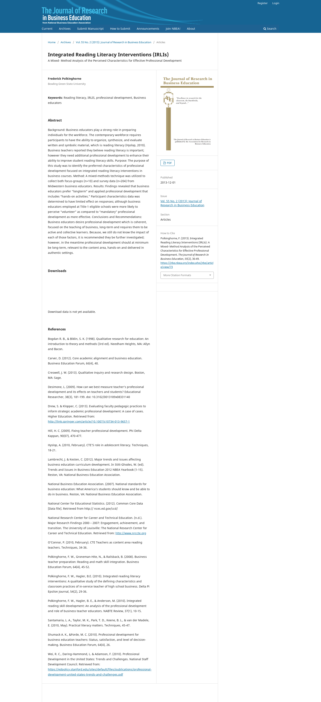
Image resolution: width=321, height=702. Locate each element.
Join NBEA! (173, 29)
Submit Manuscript (90, 29)
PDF (169, 163)
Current (47, 29)
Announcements (148, 29)
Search (269, 29)
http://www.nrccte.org (130, 533)
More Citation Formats (177, 275)
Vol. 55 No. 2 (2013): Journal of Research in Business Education (113, 42)
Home (51, 42)
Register (263, 3)
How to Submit (120, 29)
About (191, 29)
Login (275, 3)
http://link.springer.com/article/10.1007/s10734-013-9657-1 (89, 421)
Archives (65, 29)
